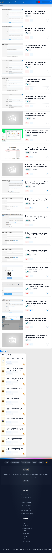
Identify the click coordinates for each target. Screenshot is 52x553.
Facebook (24, 481)
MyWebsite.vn (26, 525)
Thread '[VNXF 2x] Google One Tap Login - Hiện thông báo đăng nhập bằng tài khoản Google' (14, 439)
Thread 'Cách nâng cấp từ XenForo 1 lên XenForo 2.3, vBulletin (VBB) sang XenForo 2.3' (14, 399)
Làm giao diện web (26, 523)
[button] (20, 2)
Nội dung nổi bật (6, 355)
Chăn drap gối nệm (26, 541)
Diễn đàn (16, 2)
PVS (29, 16)
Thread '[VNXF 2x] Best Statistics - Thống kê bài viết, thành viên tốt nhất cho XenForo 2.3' (14, 429)
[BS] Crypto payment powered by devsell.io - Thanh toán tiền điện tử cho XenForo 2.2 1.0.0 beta (36, 252)
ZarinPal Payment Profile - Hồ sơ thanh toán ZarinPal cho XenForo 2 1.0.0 (36, 166)
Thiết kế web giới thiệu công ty (26, 513)
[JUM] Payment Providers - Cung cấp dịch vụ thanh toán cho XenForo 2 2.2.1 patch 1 (36, 337)
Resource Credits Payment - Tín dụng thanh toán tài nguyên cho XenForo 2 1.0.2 (35, 320)
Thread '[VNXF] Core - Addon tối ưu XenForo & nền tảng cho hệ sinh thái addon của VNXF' (15, 379)
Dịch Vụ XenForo (27, 2)
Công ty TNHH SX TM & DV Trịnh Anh (26, 544)
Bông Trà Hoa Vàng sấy (26, 508)
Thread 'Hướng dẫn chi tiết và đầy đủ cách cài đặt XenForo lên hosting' (14, 419)
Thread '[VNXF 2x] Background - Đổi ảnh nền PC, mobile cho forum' (15, 409)
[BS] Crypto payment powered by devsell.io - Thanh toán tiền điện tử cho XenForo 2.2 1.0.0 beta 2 (36, 200)
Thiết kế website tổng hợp (26, 528)
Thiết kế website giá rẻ (26, 510)
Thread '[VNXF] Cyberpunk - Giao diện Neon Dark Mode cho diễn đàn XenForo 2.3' (15, 359)
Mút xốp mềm (26, 533)
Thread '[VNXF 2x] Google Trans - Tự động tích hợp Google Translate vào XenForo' (15, 449)
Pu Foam (26, 536)
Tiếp (5, 351)
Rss (27, 481)
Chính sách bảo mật (26, 462)
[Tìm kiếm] (50, 2)
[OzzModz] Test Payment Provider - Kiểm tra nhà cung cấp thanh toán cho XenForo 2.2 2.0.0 (37, 217)
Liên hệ (6, 462)
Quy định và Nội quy (15, 462)
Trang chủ (9, 2)
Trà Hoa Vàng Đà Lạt (26, 502)
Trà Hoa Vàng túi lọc (26, 505)
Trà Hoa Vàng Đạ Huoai (26, 500)
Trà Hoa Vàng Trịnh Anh (26, 494)
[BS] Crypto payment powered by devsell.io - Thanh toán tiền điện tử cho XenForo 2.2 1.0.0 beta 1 (36, 235)
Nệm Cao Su (26, 538)
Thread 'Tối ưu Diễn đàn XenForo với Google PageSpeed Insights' (14, 369)
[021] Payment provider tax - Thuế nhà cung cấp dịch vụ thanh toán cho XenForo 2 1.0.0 (36, 183)
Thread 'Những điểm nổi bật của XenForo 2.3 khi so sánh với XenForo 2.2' (14, 389)
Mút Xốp (26, 530)
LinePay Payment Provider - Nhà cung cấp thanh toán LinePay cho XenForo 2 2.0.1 (36, 149)
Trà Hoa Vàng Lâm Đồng (26, 497)
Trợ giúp (34, 462)
